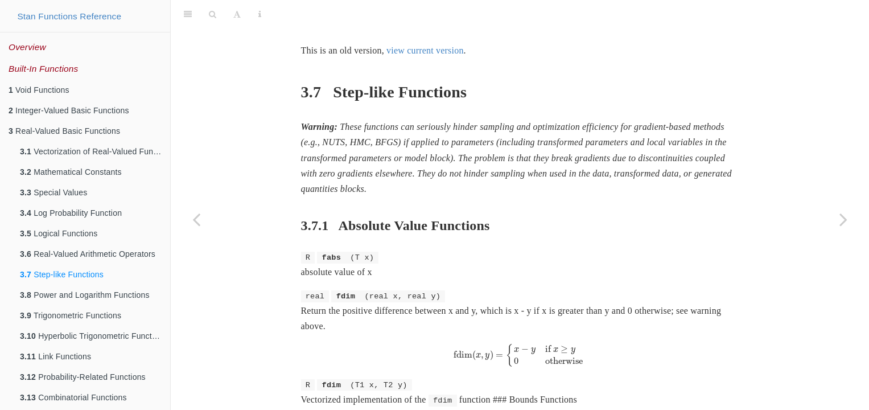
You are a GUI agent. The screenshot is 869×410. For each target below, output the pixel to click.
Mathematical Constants (71, 172)
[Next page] (843, 219)
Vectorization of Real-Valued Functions (95, 151)
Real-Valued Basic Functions (64, 131)
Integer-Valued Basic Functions (69, 110)
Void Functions (39, 90)
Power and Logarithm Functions (85, 295)
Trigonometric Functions (70, 315)
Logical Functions (59, 233)
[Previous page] (196, 219)
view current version (425, 22)
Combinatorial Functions (73, 397)
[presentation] (520, 327)
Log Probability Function (71, 213)
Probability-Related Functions (83, 377)
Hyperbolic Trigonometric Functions (93, 336)
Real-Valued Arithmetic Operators (87, 254)
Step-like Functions (62, 274)
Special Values (54, 192)
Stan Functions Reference (69, 16)
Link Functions (55, 356)
